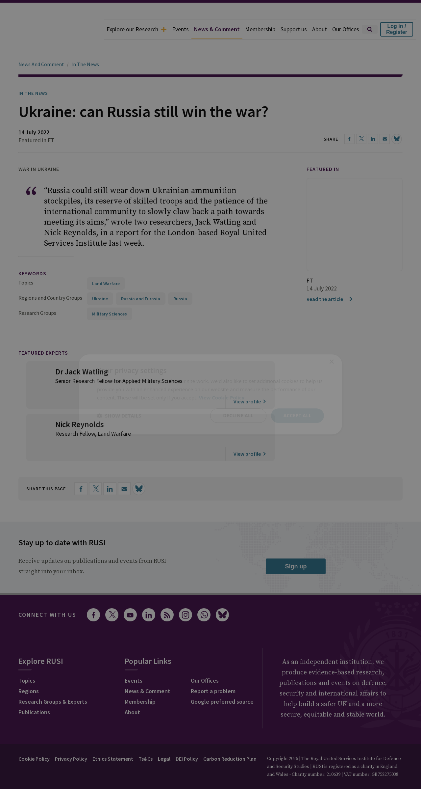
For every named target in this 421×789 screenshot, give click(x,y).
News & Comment (217, 29)
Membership (260, 29)
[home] (52, 29)
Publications (34, 693)
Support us (294, 29)
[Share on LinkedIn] (109, 470)
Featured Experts (43, 334)
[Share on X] (95, 470)
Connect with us (47, 596)
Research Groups (37, 294)
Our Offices (345, 29)
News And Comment (41, 45)
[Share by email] (124, 470)
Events (180, 29)
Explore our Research (137, 29)
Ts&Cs (145, 740)
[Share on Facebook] (80, 470)
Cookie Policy (34, 740)
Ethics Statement (112, 740)
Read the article (330, 280)
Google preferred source (222, 683)
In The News (85, 45)
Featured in (323, 150)
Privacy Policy (71, 740)
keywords (32, 255)
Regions (28, 672)
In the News (33, 75)
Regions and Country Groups (50, 279)
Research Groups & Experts (52, 683)
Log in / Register (396, 29)
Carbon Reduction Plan (230, 740)
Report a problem (213, 672)
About (319, 29)
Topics (25, 264)
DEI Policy (187, 740)
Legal (164, 740)
